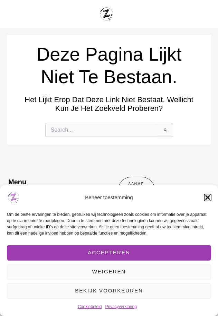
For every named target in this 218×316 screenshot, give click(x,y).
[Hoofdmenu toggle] (204, 14)
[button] (207, 197)
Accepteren (109, 252)
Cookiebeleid (90, 306)
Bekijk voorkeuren (109, 290)
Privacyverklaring (121, 306)
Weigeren (109, 271)
